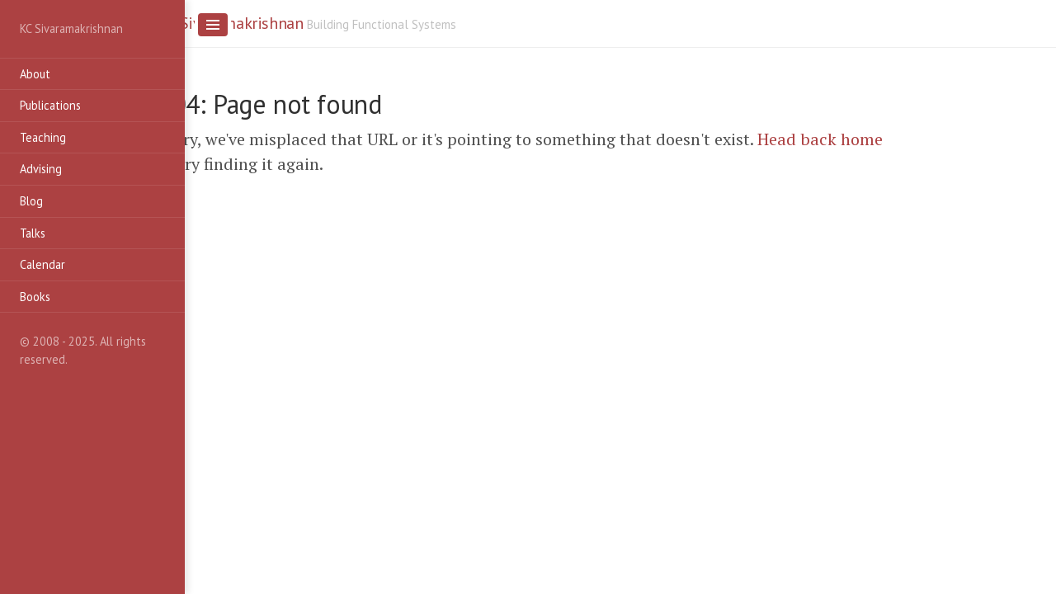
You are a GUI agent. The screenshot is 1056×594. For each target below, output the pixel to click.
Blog (31, 201)
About (35, 74)
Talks (32, 233)
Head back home (820, 139)
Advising (41, 169)
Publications (50, 105)
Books (35, 296)
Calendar (42, 264)
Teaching (43, 137)
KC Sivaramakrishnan (230, 23)
